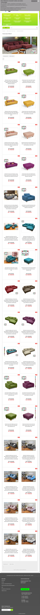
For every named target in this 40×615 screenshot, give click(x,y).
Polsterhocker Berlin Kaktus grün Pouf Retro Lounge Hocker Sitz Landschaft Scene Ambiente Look (11, 425)
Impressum (3, 580)
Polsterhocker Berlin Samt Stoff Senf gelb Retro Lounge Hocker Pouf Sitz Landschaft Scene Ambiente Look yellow (28, 112)
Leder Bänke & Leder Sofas (7, 18)
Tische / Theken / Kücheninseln (27, 15)
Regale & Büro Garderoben (27, 18)
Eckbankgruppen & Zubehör (27, 21)
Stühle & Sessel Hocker (17, 18)
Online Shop (16, 613)
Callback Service (4, 590)
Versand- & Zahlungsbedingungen (7, 583)
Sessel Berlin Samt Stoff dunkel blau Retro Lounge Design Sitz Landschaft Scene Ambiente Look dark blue (28, 206)
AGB (2, 587)
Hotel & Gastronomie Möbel (7, 24)
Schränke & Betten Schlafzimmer (7, 15)
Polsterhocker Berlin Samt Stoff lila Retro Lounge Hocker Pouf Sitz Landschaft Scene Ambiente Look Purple (29, 175)
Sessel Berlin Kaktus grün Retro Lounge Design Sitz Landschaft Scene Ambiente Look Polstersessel (11, 394)
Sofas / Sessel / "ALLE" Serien (17, 15)
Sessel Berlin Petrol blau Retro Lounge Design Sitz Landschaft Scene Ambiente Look (11, 269)
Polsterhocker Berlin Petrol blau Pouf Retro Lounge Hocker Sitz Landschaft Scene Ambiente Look (29, 269)
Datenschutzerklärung (23, 10)
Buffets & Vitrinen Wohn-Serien (17, 21)
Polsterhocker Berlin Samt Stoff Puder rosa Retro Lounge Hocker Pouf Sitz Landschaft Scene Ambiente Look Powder (29, 143)
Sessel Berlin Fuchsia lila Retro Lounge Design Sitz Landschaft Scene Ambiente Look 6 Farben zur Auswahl (28, 394)
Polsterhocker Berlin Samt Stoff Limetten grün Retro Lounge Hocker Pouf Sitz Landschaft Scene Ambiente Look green (28, 81)
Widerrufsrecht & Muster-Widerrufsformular (8, 585)
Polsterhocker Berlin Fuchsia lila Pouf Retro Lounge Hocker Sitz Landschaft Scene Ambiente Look (28, 425)
